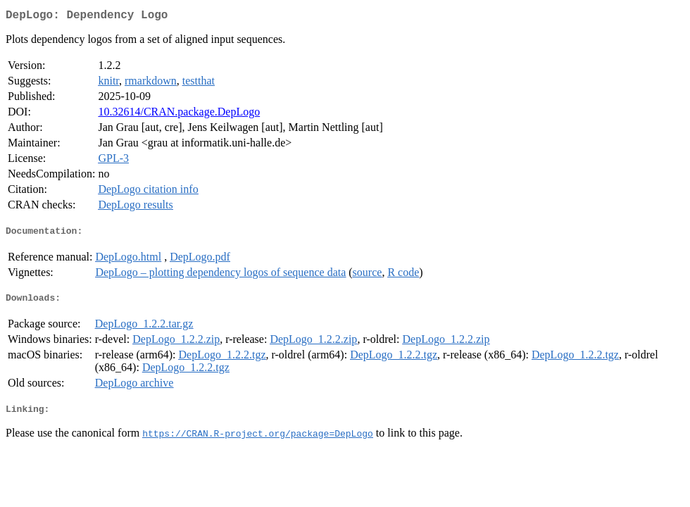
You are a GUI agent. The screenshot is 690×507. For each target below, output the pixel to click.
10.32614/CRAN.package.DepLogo (179, 114)
